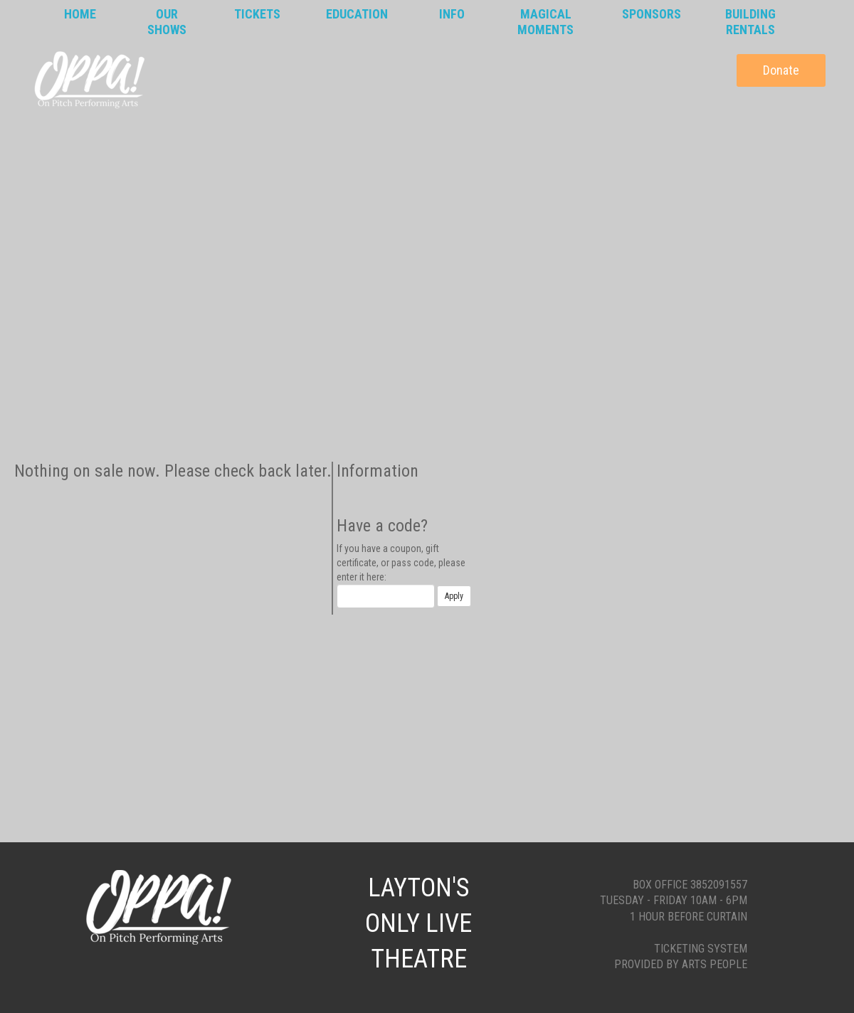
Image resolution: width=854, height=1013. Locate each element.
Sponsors (651, 13)
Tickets (257, 13)
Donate (781, 70)
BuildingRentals (750, 21)
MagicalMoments (545, 21)
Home (80, 13)
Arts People (714, 964)
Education (357, 13)
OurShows (166, 21)
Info (452, 13)
